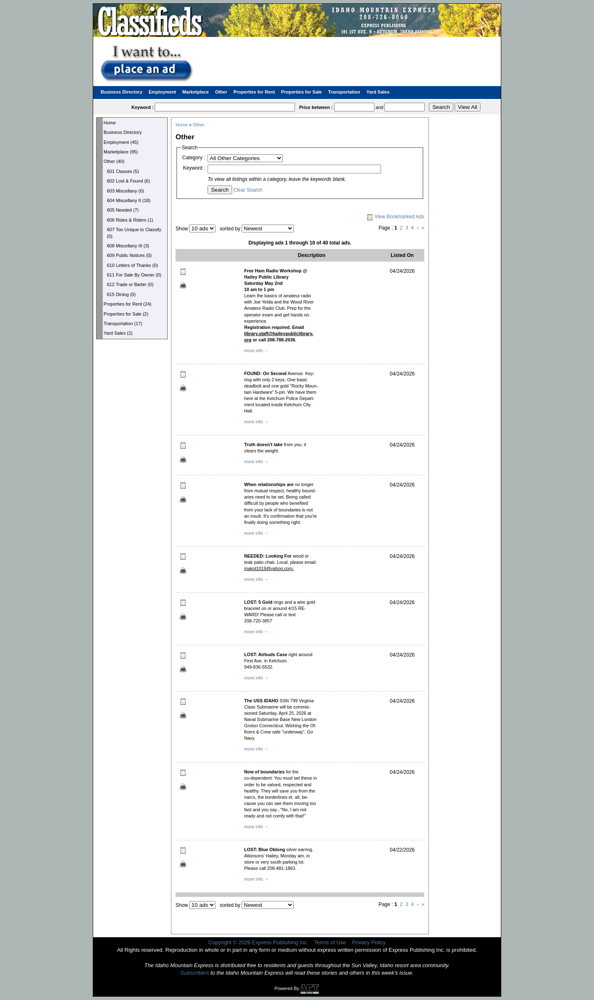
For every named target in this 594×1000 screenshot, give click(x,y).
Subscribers (195, 973)
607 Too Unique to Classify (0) (134, 232)
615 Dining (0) (121, 294)
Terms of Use (330, 942)
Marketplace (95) (121, 151)
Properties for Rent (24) (127, 303)
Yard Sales (378, 91)
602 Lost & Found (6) (128, 180)
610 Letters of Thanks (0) (132, 265)
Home (110, 122)
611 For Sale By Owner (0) (134, 274)
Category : (193, 157)
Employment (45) (121, 142)
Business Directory (121, 91)
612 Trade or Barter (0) (130, 284)
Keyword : (194, 168)
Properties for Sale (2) (126, 313)
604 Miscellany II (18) (129, 200)
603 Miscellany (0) (125, 190)
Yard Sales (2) (118, 333)
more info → (256, 350)
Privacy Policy (369, 942)
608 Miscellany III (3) (128, 245)
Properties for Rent (254, 91)
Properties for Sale (301, 91)
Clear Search (247, 190)
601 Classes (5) (123, 171)
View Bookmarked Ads (395, 217)
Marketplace (195, 91)
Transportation (344, 91)
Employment (162, 91)
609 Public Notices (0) (129, 255)
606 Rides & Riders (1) (130, 219)
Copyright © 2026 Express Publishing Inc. (258, 942)
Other (221, 91)
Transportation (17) (123, 323)
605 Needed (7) (123, 209)
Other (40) (114, 161)
